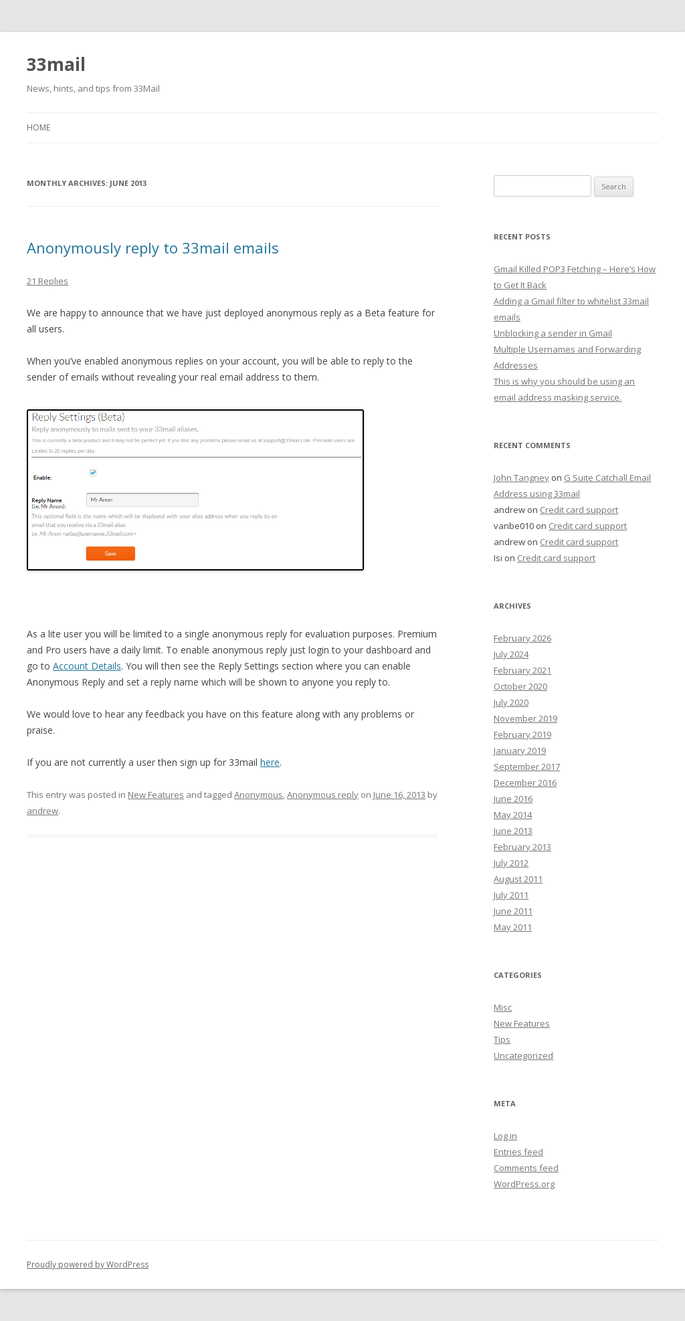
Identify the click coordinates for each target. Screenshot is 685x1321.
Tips (502, 1039)
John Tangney (521, 478)
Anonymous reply (323, 795)
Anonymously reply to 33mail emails (153, 247)
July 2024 (511, 654)
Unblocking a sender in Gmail (553, 333)
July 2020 (511, 702)
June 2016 (513, 799)
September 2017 (527, 766)
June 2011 (513, 911)
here (270, 762)
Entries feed (518, 1152)
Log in (505, 1136)
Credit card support (579, 510)
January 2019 (520, 750)
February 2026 (522, 638)
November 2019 (525, 718)
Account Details (87, 665)
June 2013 (513, 831)
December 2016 (525, 783)
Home (38, 127)
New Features (156, 795)
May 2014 (513, 815)
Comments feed (526, 1168)
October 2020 (520, 686)
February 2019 (522, 734)
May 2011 (513, 927)
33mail (56, 64)
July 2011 (511, 895)
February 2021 (522, 670)
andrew (42, 811)
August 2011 (518, 879)
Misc (503, 1007)
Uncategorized (523, 1055)
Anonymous (258, 795)
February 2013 (522, 847)
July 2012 (511, 863)
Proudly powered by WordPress (88, 1264)
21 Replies (47, 281)
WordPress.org (524, 1184)
